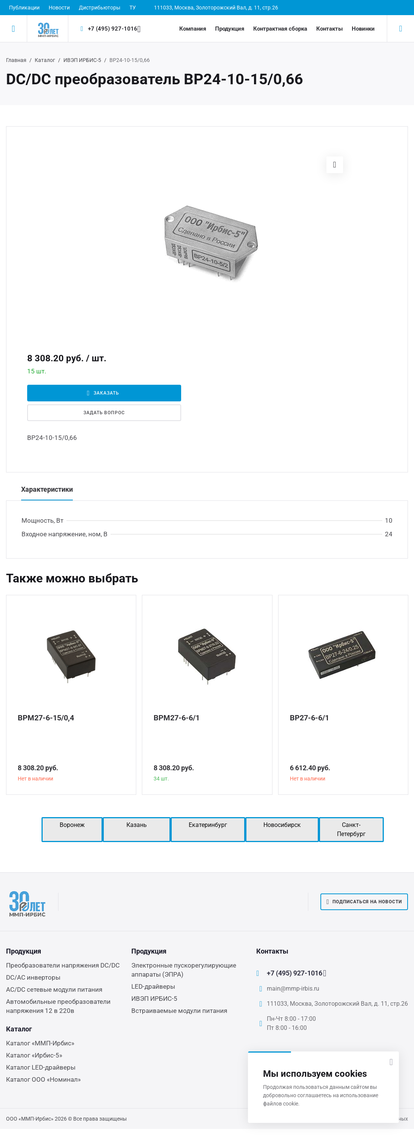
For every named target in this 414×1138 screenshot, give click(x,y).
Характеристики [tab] (47, 489)
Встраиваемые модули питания (179, 1010)
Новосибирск (282, 824)
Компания (192, 28)
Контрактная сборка (280, 28)
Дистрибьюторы (99, 8)
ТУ (132, 8)
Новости (59, 8)
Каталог (45, 60)
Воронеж (72, 824)
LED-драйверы (153, 986)
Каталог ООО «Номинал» (43, 1079)
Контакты (329, 28)
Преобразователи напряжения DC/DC (63, 965)
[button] (334, 164)
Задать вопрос (104, 412)
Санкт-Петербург (351, 829)
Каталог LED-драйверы (40, 1067)
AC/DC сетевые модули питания (54, 989)
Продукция (229, 28)
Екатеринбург (208, 824)
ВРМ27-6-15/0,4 (46, 717)
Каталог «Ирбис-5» (34, 1055)
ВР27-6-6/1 (309, 717)
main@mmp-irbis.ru (293, 988)
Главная (16, 60)
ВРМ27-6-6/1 (177, 717)
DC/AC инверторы (33, 977)
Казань (136, 824)
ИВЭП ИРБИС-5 (82, 60)
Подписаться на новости (364, 902)
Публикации (24, 8)
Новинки (363, 28)
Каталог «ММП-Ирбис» (40, 1043)
